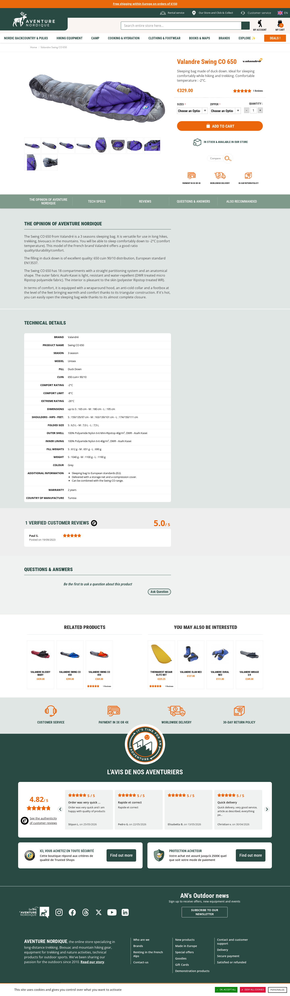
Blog (34, 912)
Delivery (222, 950)
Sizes (180, 104)
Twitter (99, 912)
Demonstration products (192, 971)
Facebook (72, 912)
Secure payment (228, 956)
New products (185, 939)
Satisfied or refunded (231, 962)
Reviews (145, 201)
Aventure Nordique (45, 941)
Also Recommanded (241, 201)
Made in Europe (186, 946)
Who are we (141, 939)
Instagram (59, 912)
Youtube (112, 912)
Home (33, 47)
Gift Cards (182, 965)
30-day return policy (248, 183)
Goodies (180, 958)
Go (245, 26)
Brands (138, 946)
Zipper (214, 104)
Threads (85, 912)
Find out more (121, 855)
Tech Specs (97, 201)
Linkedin (125, 912)
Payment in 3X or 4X (113, 722)
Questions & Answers (193, 201)
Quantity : (256, 103)
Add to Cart (223, 126)
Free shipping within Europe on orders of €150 (145, 4)
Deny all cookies (252, 990)
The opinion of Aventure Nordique (48, 201)
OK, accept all (226, 990)
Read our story (92, 962)
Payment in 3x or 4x (191, 183)
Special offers (184, 952)
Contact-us (140, 962)
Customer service (50, 722)
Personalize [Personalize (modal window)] (277, 990)
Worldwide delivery (220, 183)
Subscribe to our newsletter (204, 912)
